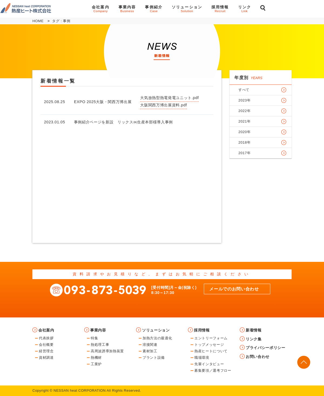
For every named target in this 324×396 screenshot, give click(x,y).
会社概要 (46, 345)
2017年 (244, 153)
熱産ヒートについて (211, 351)
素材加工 (150, 351)
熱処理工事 (100, 345)
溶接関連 (150, 345)
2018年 (244, 142)
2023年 (244, 100)
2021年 (244, 121)
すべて (243, 90)
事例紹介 (154, 9)
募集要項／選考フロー (212, 370)
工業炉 (96, 364)
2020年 (244, 132)
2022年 (244, 111)
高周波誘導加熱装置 (107, 351)
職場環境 (201, 358)
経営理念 (46, 351)
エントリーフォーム (211, 338)
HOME (38, 21)
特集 (94, 338)
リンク (244, 9)
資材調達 (46, 358)
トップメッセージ (209, 345)
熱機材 (96, 358)
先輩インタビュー (209, 364)
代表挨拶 (46, 338)
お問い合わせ (297, 9)
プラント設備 (154, 358)
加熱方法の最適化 (157, 338)
